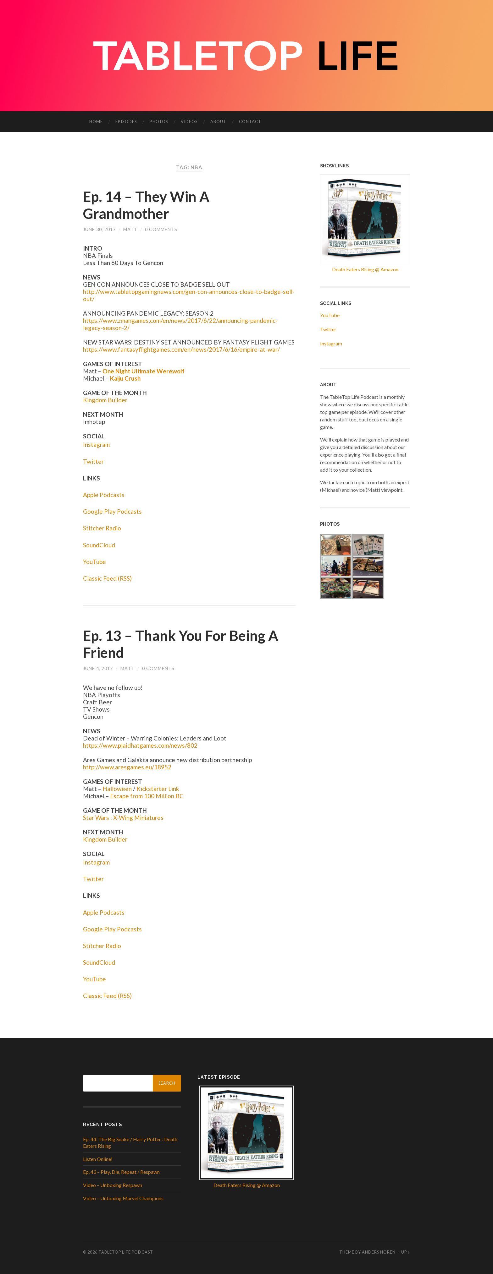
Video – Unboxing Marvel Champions (123, 1198)
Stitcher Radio (102, 528)
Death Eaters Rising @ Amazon (365, 269)
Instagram (96, 444)
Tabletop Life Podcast (125, 1252)
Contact (250, 121)
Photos (159, 121)
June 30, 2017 (99, 229)
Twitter (93, 461)
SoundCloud (99, 545)
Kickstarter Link (157, 788)
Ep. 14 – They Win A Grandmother (146, 205)
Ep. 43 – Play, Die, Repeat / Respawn (121, 1172)
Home (96, 121)
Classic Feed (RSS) (107, 578)
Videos (189, 121)
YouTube (94, 561)
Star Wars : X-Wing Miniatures (123, 817)
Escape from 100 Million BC (147, 796)
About (218, 121)
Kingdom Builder (105, 400)
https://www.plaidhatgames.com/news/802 (140, 745)
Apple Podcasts (104, 494)
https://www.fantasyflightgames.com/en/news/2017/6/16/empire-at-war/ (181, 349)
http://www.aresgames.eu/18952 (127, 767)
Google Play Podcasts (112, 511)
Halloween (117, 788)
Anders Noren (379, 1252)
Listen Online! (98, 1159)
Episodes (126, 121)
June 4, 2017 (98, 668)
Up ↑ (405, 1252)
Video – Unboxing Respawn (112, 1185)
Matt (130, 229)
